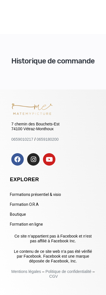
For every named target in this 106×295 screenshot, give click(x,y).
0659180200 (48, 139)
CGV (53, 276)
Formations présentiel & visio (35, 194)
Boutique (18, 214)
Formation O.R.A (24, 204)
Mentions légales (26, 271)
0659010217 (22, 139)
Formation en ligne (26, 224)
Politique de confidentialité (69, 271)
